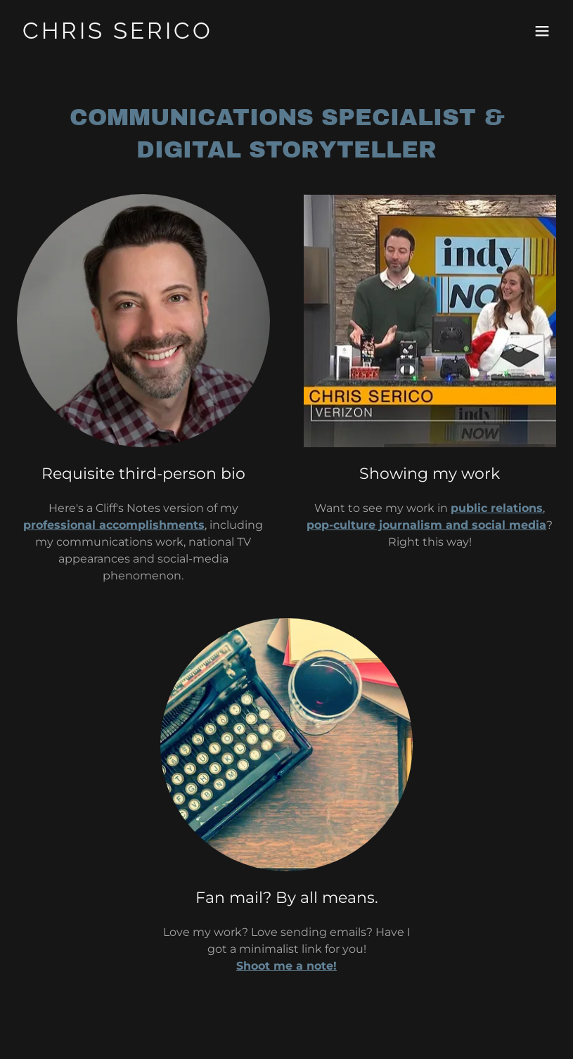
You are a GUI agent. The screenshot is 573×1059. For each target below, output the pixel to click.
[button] (542, 31)
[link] (117, 34)
